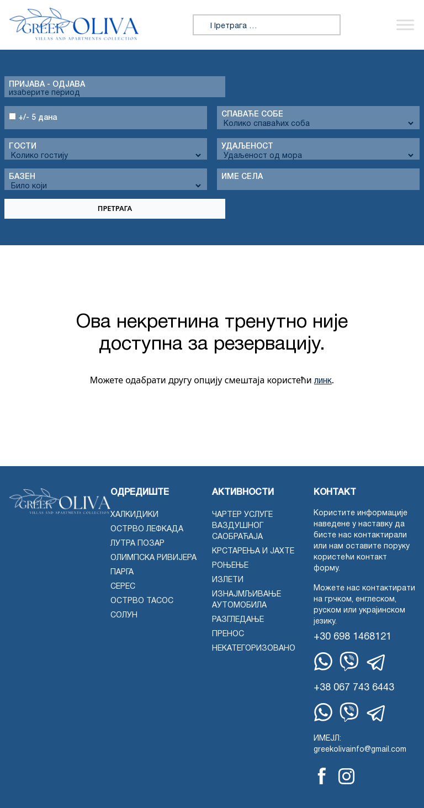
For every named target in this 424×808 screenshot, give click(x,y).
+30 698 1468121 (352, 637)
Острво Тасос (141, 601)
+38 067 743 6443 (354, 688)
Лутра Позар (137, 543)
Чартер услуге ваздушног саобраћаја (242, 526)
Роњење (230, 565)
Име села (242, 177)
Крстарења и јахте (253, 551)
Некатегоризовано (253, 648)
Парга (122, 572)
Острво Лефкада (146, 529)
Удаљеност (247, 146)
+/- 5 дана (33, 117)
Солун (123, 615)
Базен (22, 177)
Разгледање (238, 620)
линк (323, 381)
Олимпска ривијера (153, 558)
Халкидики (134, 515)
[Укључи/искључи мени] (405, 25)
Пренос (228, 634)
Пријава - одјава (47, 84)
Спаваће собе (252, 114)
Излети (227, 580)
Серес (122, 586)
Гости (22, 146)
